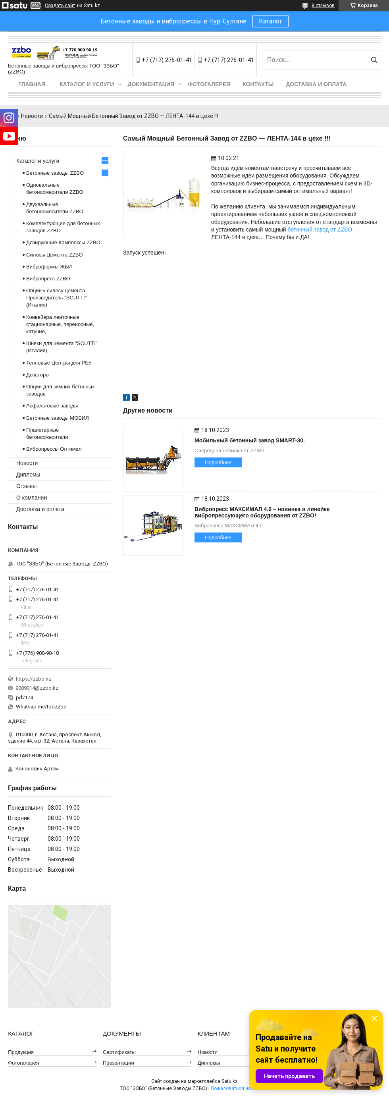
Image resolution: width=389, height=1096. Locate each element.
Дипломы (28, 474)
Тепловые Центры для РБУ (59, 363)
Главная (31, 84)
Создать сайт (60, 5)
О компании (31, 497)
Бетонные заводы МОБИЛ (57, 418)
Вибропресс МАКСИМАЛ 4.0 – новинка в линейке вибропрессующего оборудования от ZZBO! (262, 512)
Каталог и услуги (87, 84)
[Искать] (374, 60)
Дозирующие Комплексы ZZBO (63, 242)
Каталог (270, 21)
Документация (150, 84)
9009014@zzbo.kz (36, 688)
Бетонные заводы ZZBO (55, 173)
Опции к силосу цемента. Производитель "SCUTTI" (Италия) (56, 298)
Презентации (118, 1063)
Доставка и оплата (316, 84)
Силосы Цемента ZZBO (54, 255)
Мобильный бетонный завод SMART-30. (249, 440)
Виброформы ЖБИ (49, 267)
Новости (32, 116)
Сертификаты (119, 1052)
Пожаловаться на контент (240, 1088)
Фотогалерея (209, 84)
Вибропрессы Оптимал (53, 449)
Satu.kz (229, 1081)
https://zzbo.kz (33, 679)
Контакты (258, 84)
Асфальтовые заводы (52, 406)
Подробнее (218, 462)
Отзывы (26, 486)
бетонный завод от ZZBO (320, 229)
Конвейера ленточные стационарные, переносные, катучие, (60, 324)
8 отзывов (323, 5)
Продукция (21, 1052)
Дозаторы (38, 375)
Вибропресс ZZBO (48, 279)
